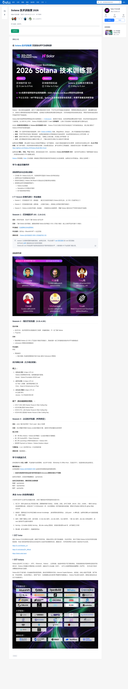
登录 (124, 2)
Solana (14, 158)
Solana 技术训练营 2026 (27, 469)
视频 (22, 2)
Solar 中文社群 (15, 14)
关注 (109, 20)
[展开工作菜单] (46, 2)
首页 (13, 2)
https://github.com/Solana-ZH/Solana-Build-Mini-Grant (29, 148)
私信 (120, 20)
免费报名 (15, 31)
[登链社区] (6, 2)
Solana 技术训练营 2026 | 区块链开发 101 (33, 235)
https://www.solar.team (19, 553)
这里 (24, 243)
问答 (38, 2)
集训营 (32, 2)
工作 (42, 2)
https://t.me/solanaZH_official (21, 549)
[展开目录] (4, 13)
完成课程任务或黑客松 (26, 227)
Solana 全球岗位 (46, 131)
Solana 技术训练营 (23, 45)
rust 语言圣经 (59, 240)
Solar (25, 158)
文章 (18, 2)
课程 (27, 2)
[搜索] (120, 2)
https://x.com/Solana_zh (20, 545)
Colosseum (47, 119)
